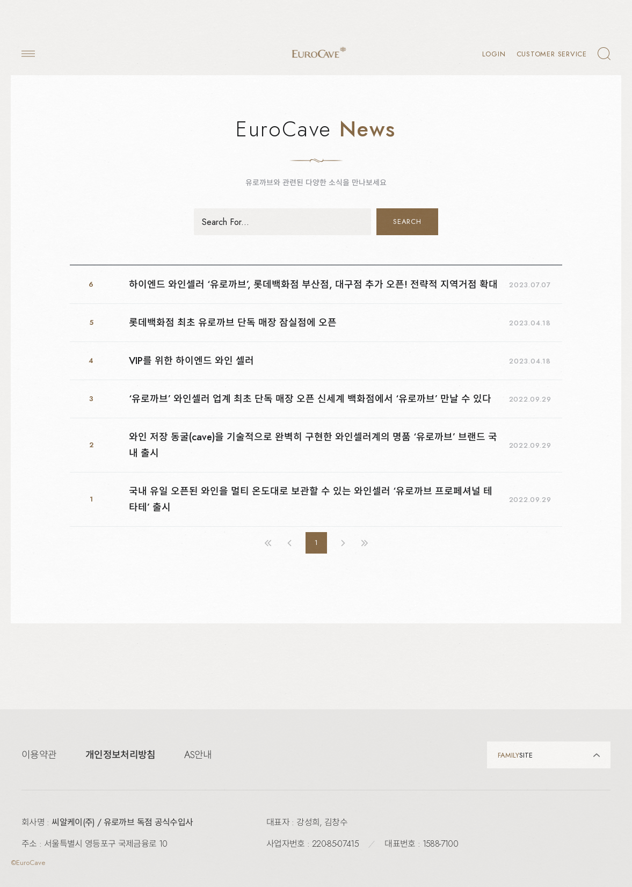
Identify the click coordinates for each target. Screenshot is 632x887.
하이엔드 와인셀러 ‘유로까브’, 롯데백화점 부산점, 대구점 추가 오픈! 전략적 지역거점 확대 (313, 285)
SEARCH (407, 221)
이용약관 (38, 755)
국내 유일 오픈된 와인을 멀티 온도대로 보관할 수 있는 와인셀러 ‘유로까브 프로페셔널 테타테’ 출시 (310, 499)
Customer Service (552, 54)
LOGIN (494, 54)
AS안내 (198, 755)
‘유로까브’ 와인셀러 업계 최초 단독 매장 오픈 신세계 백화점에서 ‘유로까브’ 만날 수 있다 (310, 399)
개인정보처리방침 (120, 755)
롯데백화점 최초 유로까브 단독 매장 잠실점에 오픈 (233, 323)
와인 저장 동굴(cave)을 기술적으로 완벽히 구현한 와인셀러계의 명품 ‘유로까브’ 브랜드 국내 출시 (313, 445)
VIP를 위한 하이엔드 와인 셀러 (191, 361)
